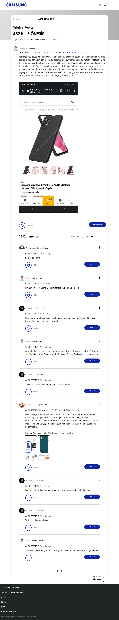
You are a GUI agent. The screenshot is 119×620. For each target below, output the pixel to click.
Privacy (5, 597)
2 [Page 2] (87, 236)
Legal (4, 602)
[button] (101, 48)
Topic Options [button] (101, 26)
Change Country (9, 611)
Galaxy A (83, 53)
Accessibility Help (10, 588)
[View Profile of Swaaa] (22, 48)
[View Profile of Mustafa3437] (31, 405)
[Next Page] (94, 236)
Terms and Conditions (12, 592)
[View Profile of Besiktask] (29, 308)
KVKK (3, 607)
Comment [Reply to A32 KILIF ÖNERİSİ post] (97, 225)
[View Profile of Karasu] (73, 53)
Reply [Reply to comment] (92, 264)
